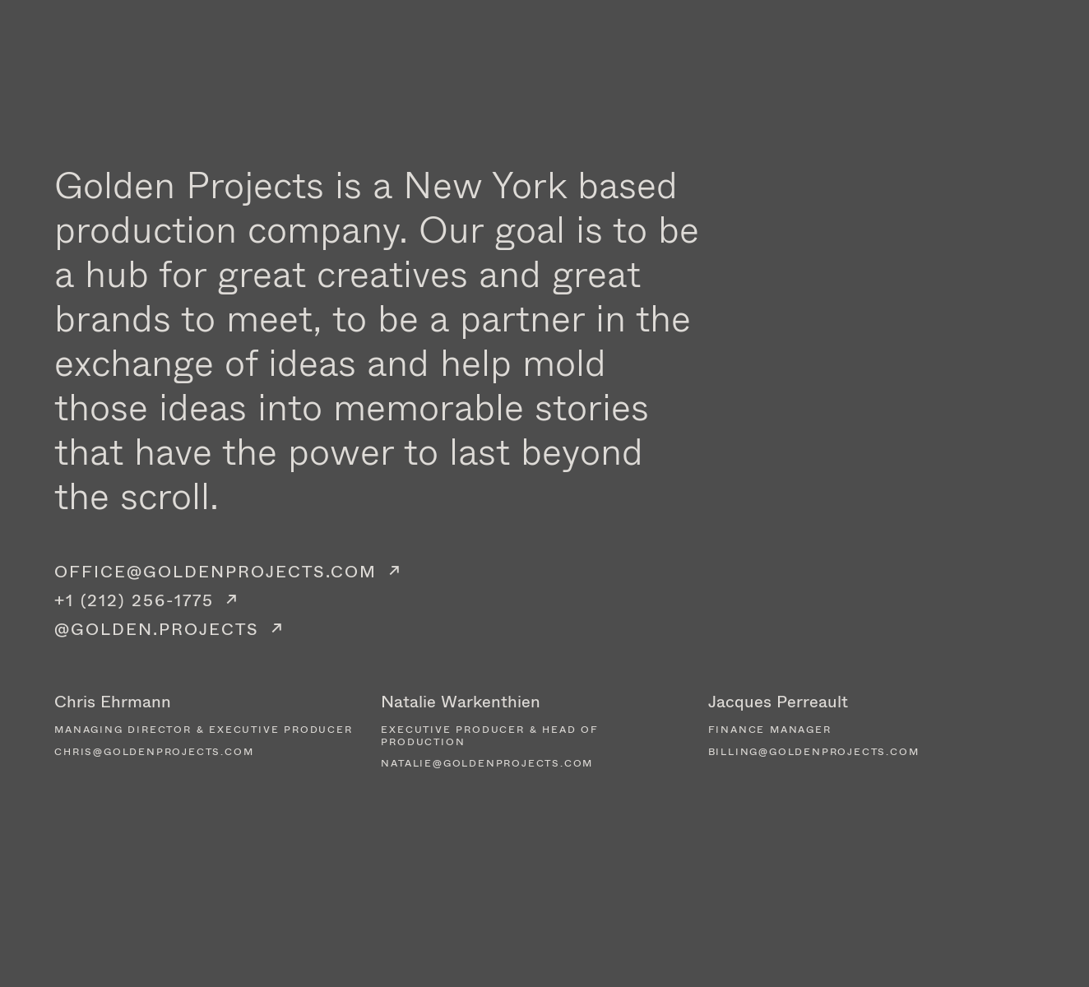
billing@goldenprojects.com (814, 752)
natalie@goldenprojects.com (487, 764)
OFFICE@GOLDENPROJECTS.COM (215, 571)
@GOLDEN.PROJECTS (156, 629)
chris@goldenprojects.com (153, 752)
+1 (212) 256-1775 (134, 600)
